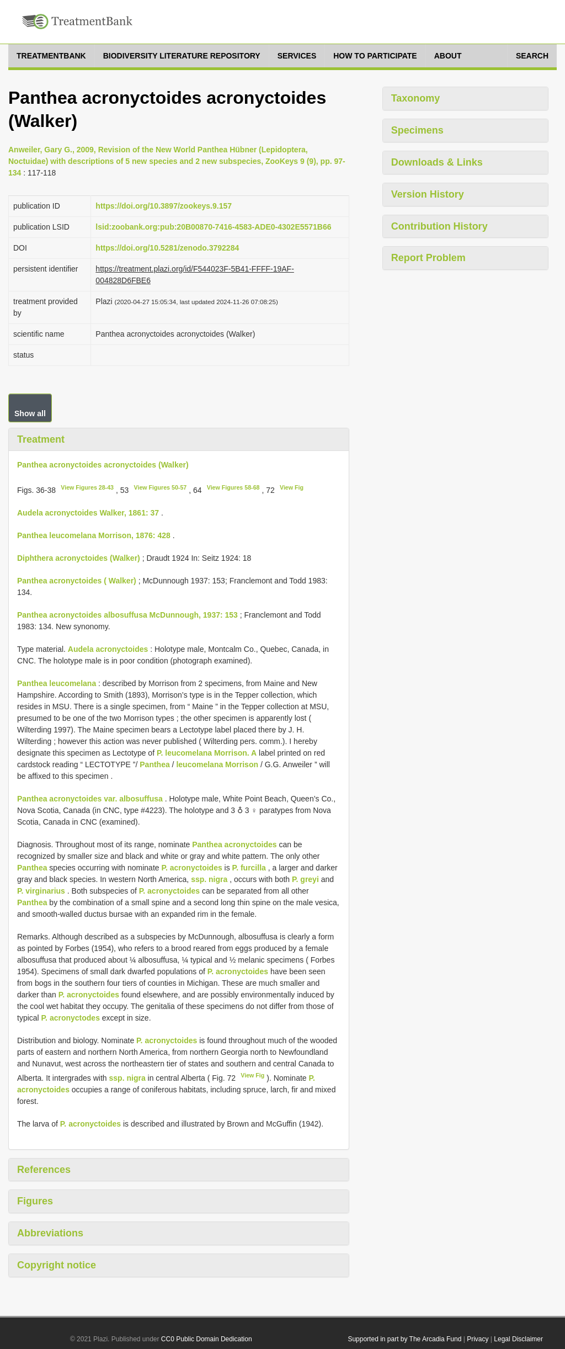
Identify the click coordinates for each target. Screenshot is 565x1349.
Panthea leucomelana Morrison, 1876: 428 (93, 535)
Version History (427, 194)
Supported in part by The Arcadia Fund (404, 1339)
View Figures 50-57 (160, 487)
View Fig (291, 487)
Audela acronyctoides (108, 649)
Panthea (154, 764)
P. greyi (305, 879)
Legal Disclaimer (518, 1339)
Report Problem (428, 257)
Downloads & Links (437, 162)
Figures (35, 1201)
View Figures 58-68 (233, 487)
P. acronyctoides (191, 867)
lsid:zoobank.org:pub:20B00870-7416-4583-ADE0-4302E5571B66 (213, 226)
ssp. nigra (209, 879)
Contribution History (439, 226)
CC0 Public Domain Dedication (206, 1339)
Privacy (477, 1339)
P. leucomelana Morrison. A (207, 752)
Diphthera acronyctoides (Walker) (78, 558)
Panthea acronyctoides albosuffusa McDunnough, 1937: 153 (127, 614)
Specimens (417, 130)
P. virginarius (41, 890)
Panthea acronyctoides (234, 844)
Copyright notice (56, 1265)
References (44, 1169)
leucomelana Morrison (217, 764)
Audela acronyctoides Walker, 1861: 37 (88, 512)
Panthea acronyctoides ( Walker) (76, 580)
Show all (30, 413)
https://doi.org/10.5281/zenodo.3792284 (167, 247)
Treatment (41, 439)
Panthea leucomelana (56, 683)
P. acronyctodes (70, 1017)
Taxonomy (415, 98)
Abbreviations (50, 1233)
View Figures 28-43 (87, 487)
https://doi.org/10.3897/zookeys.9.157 (163, 205)
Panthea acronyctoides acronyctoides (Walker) (103, 464)
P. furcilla (249, 867)
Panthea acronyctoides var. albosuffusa (90, 798)
